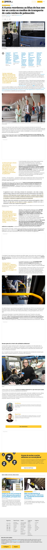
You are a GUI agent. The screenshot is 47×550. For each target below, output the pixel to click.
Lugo (36, 525)
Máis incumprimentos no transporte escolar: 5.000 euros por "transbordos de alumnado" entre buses (34, 495)
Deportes (29, 525)
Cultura (29, 530)
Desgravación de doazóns (23, 533)
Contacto (15, 524)
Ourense (36, 526)
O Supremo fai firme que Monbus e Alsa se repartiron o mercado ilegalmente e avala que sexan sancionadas (8, 58)
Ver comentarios (23, 426)
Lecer (29, 531)
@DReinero (9, 15)
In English (15, 531)
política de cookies (16, 540)
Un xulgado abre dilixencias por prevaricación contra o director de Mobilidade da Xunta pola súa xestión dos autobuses (31, 59)
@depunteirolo (19, 15)
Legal (14, 528)
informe (42, 74)
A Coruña (36, 522)
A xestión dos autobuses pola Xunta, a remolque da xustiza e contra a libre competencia (16, 57)
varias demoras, (22, 85)
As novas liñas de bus (6, 5)
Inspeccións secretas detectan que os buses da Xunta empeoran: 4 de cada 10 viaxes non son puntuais (39, 58)
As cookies (15, 530)
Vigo (35, 530)
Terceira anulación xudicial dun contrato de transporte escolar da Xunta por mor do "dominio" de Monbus (24, 59)
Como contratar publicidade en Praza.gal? (23, 523)
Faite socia (40, 1)
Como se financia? (22, 529)
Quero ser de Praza (28, 468)
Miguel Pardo (14, 15)
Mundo (29, 532)
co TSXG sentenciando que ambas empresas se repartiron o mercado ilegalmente (23, 89)
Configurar (6, 546)
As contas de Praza (23, 531)
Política (12, 5)
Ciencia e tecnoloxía (29, 527)
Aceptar (16, 546)
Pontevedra (37, 527)
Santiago (36, 529)
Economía (29, 533)
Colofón (14, 527)
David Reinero (4, 15)
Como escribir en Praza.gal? (23, 526)
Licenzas (15, 526)
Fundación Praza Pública (15, 523)
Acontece (12, 491)
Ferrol (36, 523)
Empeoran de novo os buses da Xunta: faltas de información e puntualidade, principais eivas (11, 495)
